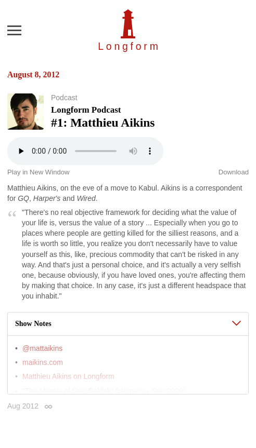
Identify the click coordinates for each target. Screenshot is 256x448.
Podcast (64, 97)
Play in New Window (38, 172)
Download (234, 172)
